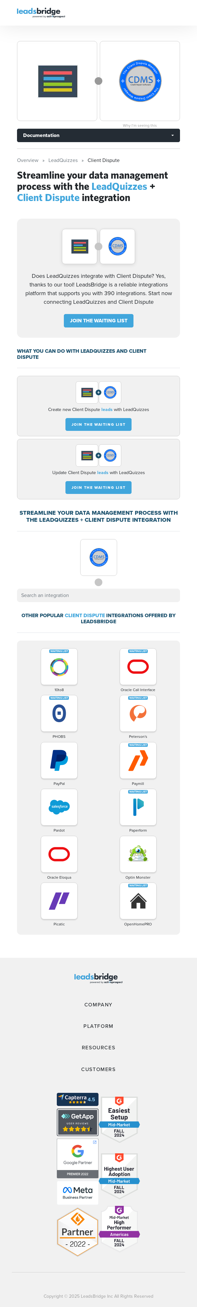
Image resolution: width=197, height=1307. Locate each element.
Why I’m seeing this (140, 125)
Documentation (41, 135)
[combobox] (98, 595)
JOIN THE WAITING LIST (98, 320)
